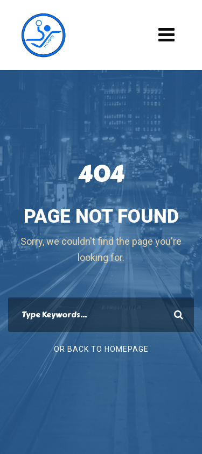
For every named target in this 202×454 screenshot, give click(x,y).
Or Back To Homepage (101, 349)
